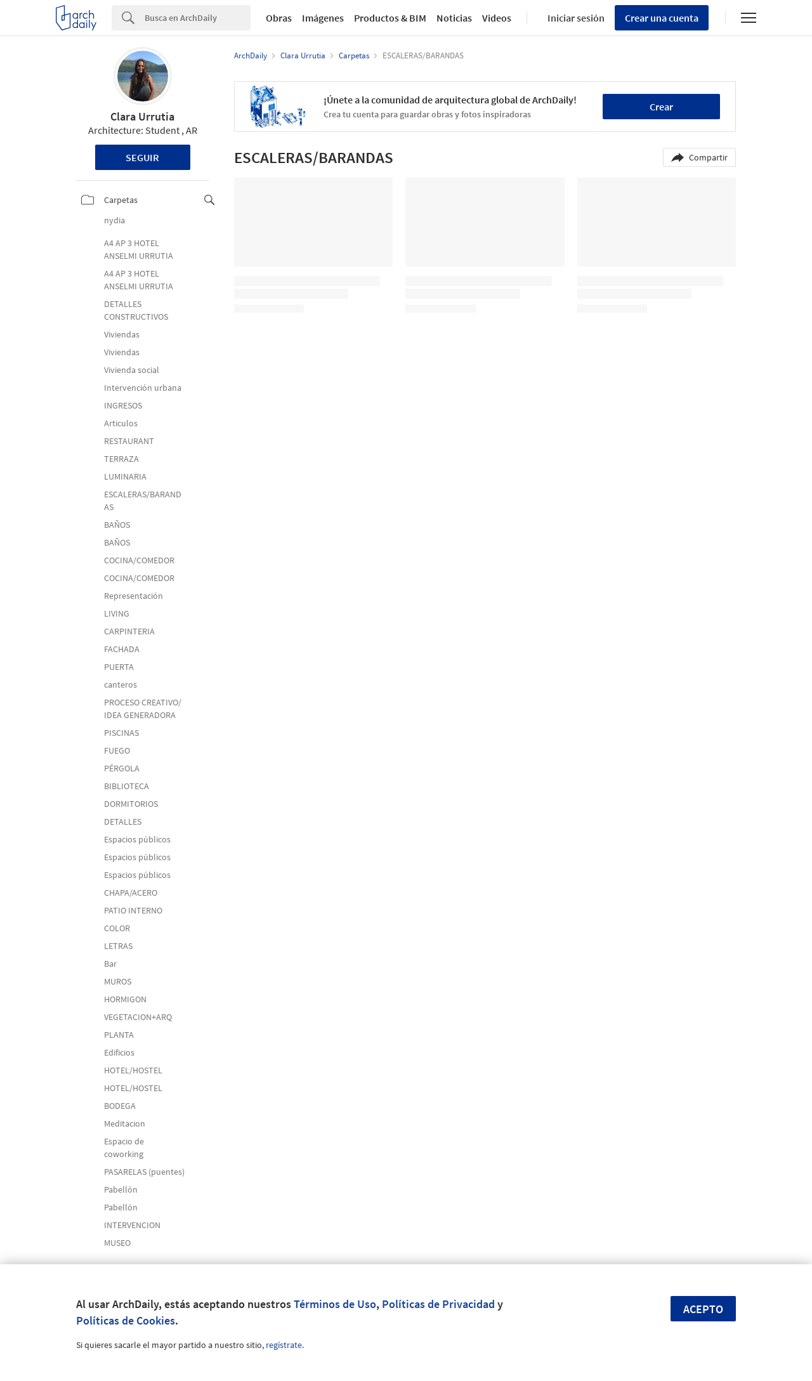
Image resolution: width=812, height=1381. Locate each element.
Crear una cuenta (661, 17)
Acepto (703, 1309)
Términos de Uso (335, 1304)
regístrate (284, 1345)
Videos (496, 18)
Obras (279, 18)
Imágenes (323, 18)
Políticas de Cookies (125, 1320)
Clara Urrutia (142, 116)
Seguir (142, 157)
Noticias (454, 18)
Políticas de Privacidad (438, 1304)
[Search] (198, 17)
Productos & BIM (390, 18)
